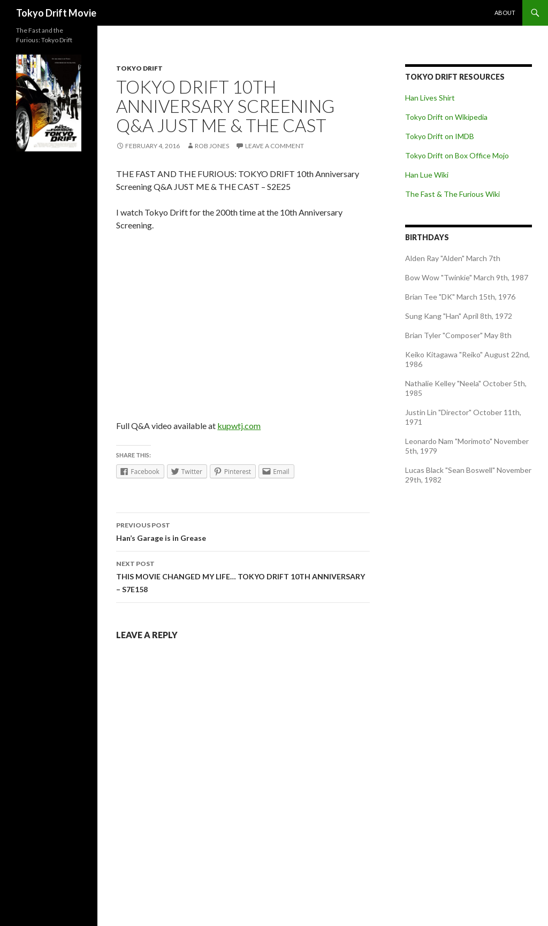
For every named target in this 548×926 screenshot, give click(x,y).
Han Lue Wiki (426, 174)
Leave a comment (274, 146)
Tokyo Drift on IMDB (439, 136)
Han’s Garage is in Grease (243, 530)
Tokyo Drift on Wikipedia (446, 116)
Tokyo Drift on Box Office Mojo (457, 155)
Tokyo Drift (139, 68)
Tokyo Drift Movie (56, 13)
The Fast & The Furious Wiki (452, 193)
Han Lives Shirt (430, 97)
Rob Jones (212, 146)
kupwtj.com (239, 425)
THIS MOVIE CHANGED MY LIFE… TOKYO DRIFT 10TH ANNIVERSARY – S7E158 (243, 575)
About (504, 12)
